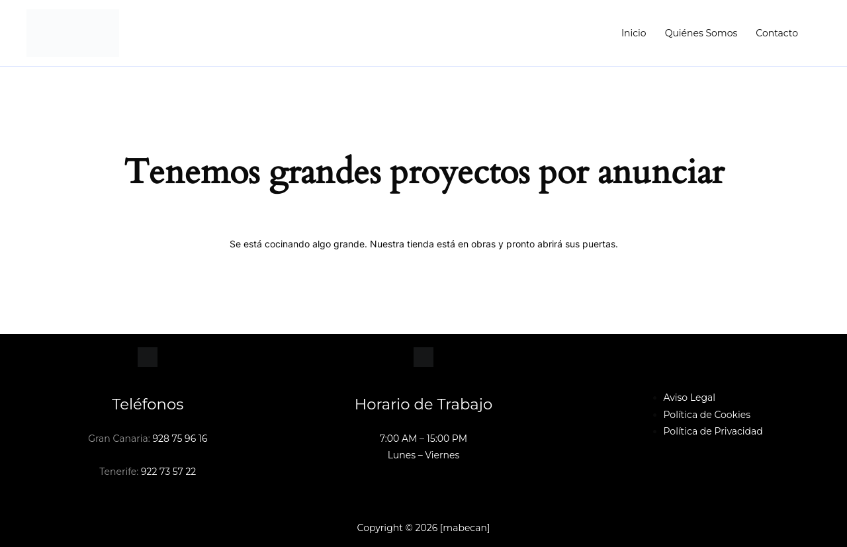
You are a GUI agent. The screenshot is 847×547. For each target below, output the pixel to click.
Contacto (777, 33)
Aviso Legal (690, 397)
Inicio (633, 33)
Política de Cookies (707, 415)
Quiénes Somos (701, 33)
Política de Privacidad (713, 431)
